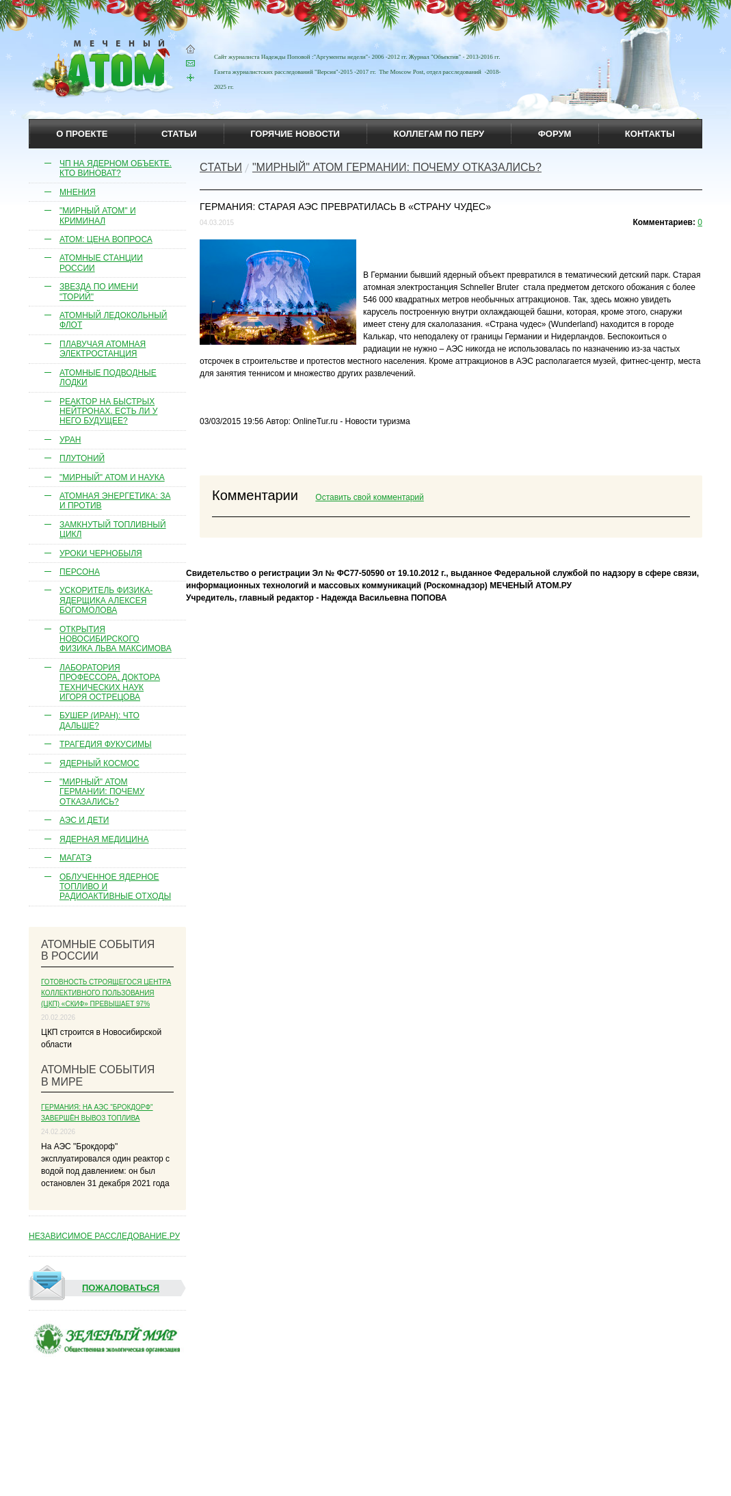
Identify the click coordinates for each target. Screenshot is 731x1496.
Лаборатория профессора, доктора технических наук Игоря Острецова (109, 682)
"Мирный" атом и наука (112, 477)
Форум (555, 134)
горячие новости (295, 134)
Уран (70, 440)
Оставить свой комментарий (369, 497)
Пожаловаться (94, 1288)
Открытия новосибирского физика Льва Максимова (115, 639)
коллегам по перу (438, 134)
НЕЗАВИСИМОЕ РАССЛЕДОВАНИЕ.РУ (104, 1236)
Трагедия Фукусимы (105, 744)
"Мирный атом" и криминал (97, 215)
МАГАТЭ (75, 858)
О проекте (81, 134)
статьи (179, 134)
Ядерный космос (99, 763)
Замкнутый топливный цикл (112, 529)
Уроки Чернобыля (100, 553)
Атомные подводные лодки (108, 377)
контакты (650, 134)
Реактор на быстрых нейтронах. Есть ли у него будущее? (108, 411)
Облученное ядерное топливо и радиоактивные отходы (115, 887)
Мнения (77, 192)
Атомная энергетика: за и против (115, 500)
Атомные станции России (101, 262)
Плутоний (82, 458)
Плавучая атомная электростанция (102, 348)
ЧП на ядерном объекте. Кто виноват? (115, 168)
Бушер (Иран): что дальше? (99, 720)
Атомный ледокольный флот (113, 320)
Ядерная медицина (103, 839)
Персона (79, 572)
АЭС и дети (84, 820)
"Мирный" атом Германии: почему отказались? (101, 791)
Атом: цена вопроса (105, 239)
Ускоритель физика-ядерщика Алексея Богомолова (105, 600)
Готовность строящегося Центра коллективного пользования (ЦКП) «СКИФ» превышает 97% (106, 993)
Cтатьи (221, 167)
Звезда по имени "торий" (98, 291)
